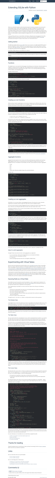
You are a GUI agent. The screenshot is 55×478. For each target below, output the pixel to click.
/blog (30, 1)
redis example (31, 283)
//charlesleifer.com (12, 1)
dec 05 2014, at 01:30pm (17, 471)
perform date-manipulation (40, 153)
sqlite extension (17, 47)
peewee (37, 10)
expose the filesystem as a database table (23, 267)
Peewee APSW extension (14, 457)
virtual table (42, 37)
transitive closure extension (36, 269)
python (40, 10)
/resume (37, 1)
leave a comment (43, 446)
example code (27, 435)
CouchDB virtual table (14, 439)
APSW (26, 273)
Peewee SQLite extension (14, 456)
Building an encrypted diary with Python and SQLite (19, 461)
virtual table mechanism (33, 265)
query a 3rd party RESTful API (36, 267)
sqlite (42, 10)
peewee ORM (22, 44)
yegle (10, 471)
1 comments (45, 10)
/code (33, 1)
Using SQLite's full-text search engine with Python (19, 462)
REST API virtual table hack (15, 438)
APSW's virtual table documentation (16, 435)
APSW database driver (26, 274)
